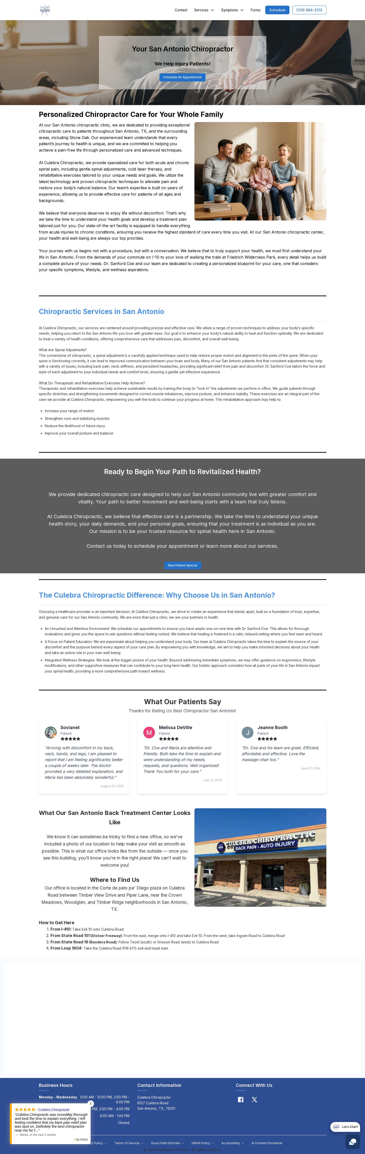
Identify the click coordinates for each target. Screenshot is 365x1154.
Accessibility (233, 1144)
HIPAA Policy (203, 1144)
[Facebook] (241, 1101)
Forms (255, 10)
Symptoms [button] (232, 10)
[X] (254, 1101)
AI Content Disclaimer (267, 1144)
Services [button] (204, 10)
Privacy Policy (95, 1144)
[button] (277, 10)
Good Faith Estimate (167, 1144)
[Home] (45, 10)
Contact (181, 10)
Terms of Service (128, 1144)
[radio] (62, 740)
